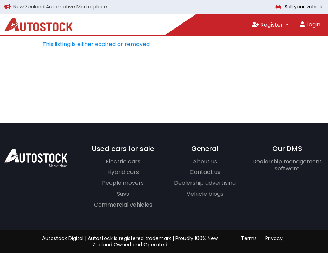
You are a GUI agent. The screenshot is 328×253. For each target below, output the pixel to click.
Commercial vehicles (123, 205)
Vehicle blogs (205, 194)
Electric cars (123, 161)
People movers (123, 183)
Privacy (274, 238)
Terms (249, 238)
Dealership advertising (205, 183)
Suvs (123, 194)
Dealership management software (287, 165)
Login (310, 24)
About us (205, 161)
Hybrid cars (123, 172)
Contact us (205, 172)
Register (268, 25)
